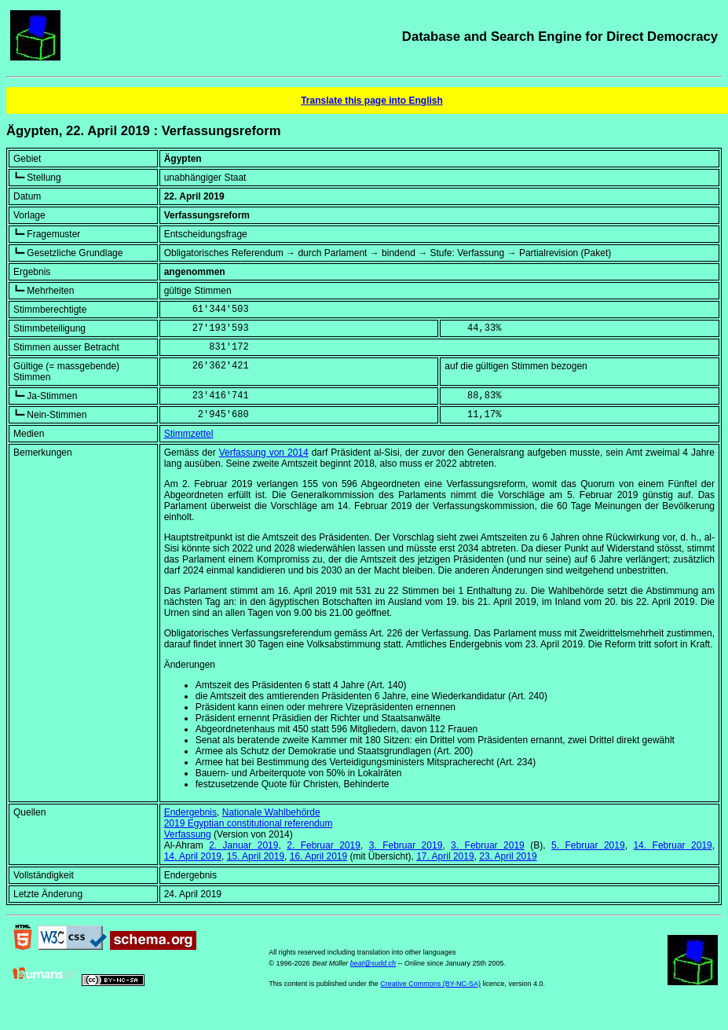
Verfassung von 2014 (264, 452)
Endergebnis (190, 812)
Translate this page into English (372, 100)
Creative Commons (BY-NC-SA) (430, 984)
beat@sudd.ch (373, 963)
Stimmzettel (189, 433)
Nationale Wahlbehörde (271, 812)
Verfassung (187, 834)
